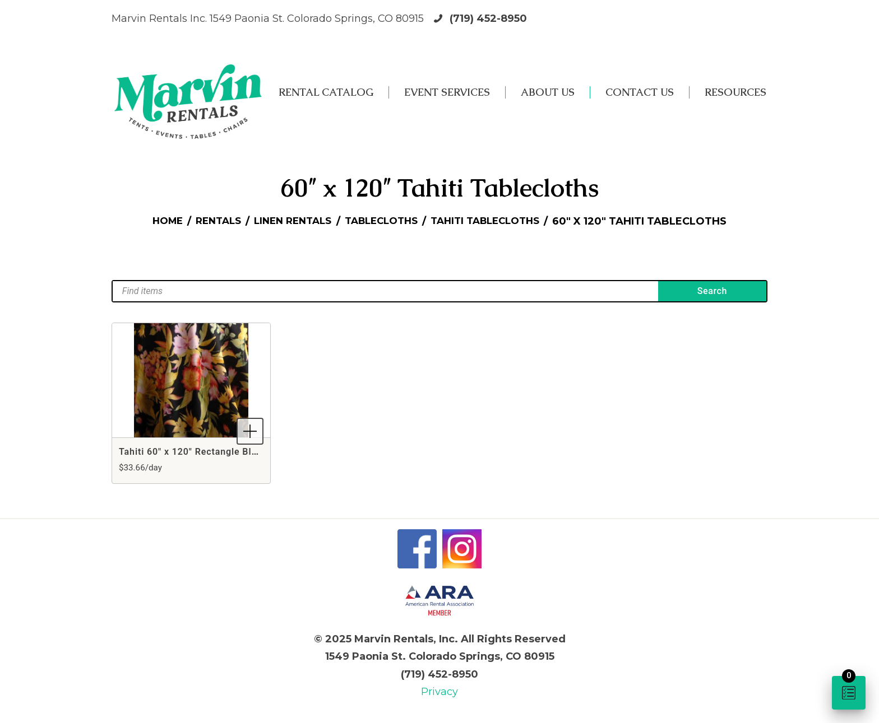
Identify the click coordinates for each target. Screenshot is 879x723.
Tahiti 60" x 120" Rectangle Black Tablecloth (218, 451)
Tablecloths (383, 221)
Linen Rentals (288, 221)
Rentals (209, 221)
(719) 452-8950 (488, 18)
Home (155, 221)
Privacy (439, 691)
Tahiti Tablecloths (494, 221)
